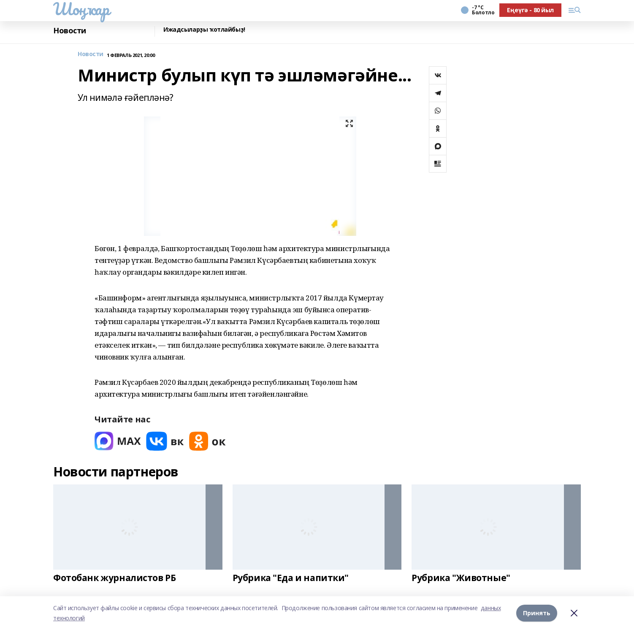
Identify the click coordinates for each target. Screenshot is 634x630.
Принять (536, 613)
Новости (69, 30)
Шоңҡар (81, 9)
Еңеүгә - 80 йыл (530, 10)
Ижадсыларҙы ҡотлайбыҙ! (204, 29)
